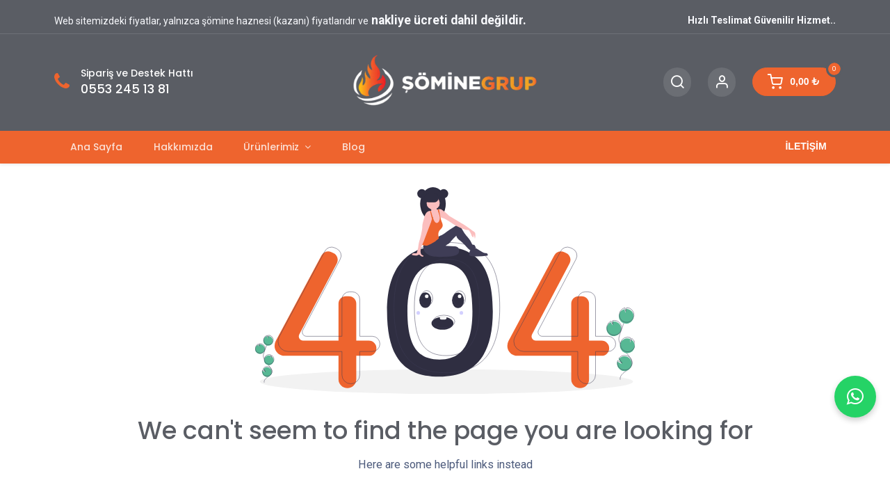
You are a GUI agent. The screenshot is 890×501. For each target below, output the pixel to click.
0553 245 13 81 (125, 89)
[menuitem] (96, 147)
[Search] (677, 82)
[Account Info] (722, 82)
